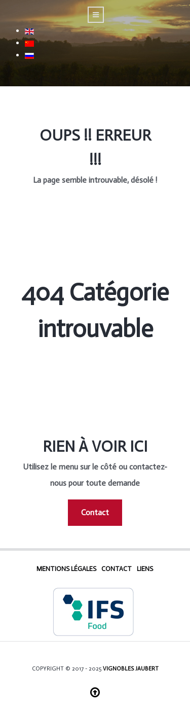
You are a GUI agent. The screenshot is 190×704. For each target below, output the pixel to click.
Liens (145, 569)
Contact (95, 512)
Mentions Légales (66, 569)
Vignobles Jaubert (131, 668)
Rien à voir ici (95, 446)
